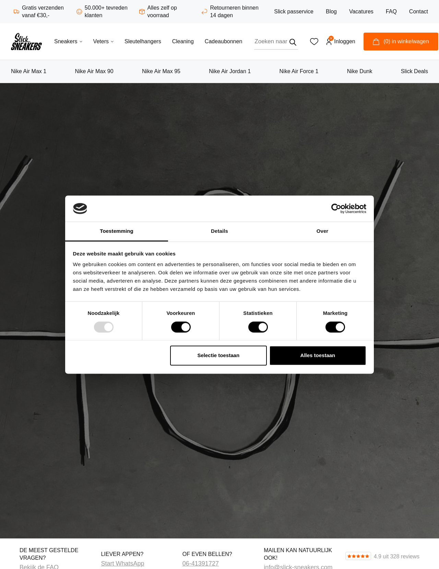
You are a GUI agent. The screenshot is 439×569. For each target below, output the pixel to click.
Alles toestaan (317, 356)
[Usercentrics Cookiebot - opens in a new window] (336, 208)
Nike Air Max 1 (28, 71)
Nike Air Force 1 (299, 71)
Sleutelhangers (142, 41)
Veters (103, 41)
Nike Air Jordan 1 (230, 71)
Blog (331, 11)
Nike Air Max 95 (161, 71)
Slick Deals (414, 71)
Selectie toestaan (219, 356)
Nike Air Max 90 (94, 71)
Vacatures (361, 11)
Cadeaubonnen (223, 41)
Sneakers (68, 41)
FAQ (391, 11)
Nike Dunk (359, 71)
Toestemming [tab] (116, 231)
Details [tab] (219, 231)
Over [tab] (323, 231)
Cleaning (183, 41)
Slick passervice (293, 11)
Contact (418, 11)
